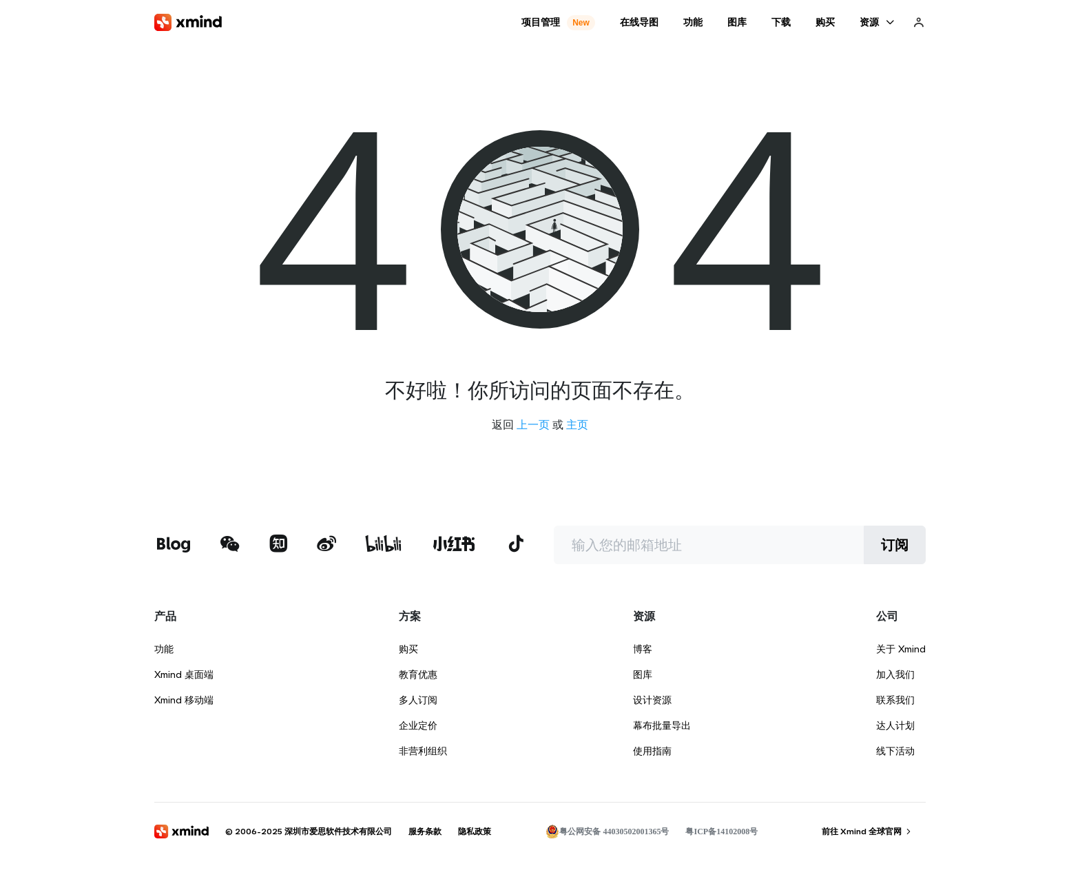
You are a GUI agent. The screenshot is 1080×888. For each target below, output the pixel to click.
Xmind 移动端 (184, 700)
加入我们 (895, 674)
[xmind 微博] (326, 545)
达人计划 (895, 725)
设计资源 (652, 700)
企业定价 (418, 725)
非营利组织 (423, 751)
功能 (164, 649)
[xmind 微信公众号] (230, 543)
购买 (408, 649)
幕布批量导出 (662, 725)
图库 (642, 674)
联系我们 (895, 700)
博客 (642, 649)
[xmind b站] (383, 545)
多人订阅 (418, 700)
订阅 (894, 545)
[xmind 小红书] (454, 543)
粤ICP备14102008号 (721, 831)
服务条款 (425, 831)
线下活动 (895, 751)
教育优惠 (418, 674)
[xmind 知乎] (278, 545)
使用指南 (652, 751)
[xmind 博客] (173, 545)
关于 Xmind (901, 649)
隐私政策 (474, 831)
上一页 (533, 425)
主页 (577, 425)
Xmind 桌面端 (184, 674)
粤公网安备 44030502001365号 (607, 831)
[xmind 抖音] (516, 543)
